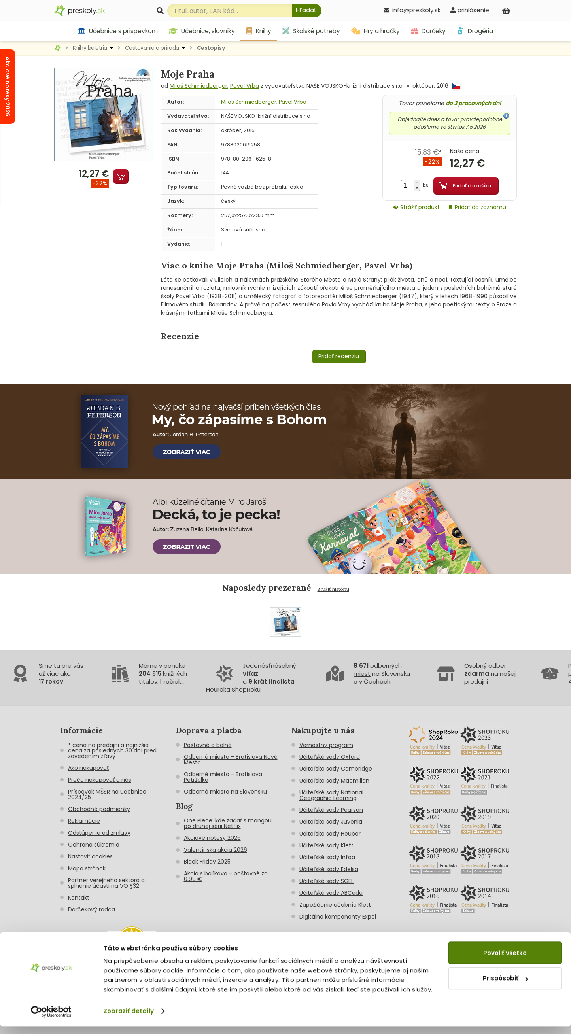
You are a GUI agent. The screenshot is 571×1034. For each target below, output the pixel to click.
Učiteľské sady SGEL (326, 881)
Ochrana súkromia (93, 845)
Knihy (258, 31)
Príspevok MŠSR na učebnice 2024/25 (107, 794)
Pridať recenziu (338, 356)
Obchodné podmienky (99, 809)
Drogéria (475, 31)
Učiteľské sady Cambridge (335, 769)
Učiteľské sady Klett (326, 845)
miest (362, 673)
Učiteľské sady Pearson (331, 810)
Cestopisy (211, 48)
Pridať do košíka (472, 185)
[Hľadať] (306, 10)
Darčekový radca (91, 909)
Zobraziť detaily (129, 1018)
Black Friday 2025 (207, 862)
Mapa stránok (87, 868)
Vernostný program (326, 745)
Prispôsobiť (505, 985)
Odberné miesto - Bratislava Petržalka (223, 777)
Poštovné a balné (208, 745)
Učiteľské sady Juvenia (330, 822)
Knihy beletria (90, 48)
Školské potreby (311, 31)
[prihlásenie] (469, 10)
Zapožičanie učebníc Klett (335, 905)
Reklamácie (84, 821)
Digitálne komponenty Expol (337, 917)
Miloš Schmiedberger (198, 86)
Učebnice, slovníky (202, 31)
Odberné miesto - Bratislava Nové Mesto (231, 759)
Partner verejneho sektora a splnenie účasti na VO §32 (106, 883)
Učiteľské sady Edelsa (328, 869)
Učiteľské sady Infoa (327, 857)
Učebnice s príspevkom (117, 31)
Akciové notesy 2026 (212, 838)
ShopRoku (246, 689)
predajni (476, 681)
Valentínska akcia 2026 (215, 850)
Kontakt (78, 898)
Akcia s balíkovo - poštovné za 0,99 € (226, 876)
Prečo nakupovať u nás (99, 780)
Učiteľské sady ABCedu (331, 893)
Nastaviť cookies (90, 856)
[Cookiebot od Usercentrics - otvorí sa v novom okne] (51, 1019)
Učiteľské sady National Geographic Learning (331, 795)
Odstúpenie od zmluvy (99, 833)
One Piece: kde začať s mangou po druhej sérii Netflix (228, 823)
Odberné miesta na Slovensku (225, 792)
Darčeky (428, 31)
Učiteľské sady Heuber (330, 833)
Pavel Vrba (244, 86)
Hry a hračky (375, 31)
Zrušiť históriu (333, 589)
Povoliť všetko (505, 960)
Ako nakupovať (88, 768)
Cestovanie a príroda (152, 48)
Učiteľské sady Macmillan (334, 780)
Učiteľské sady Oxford (329, 757)
